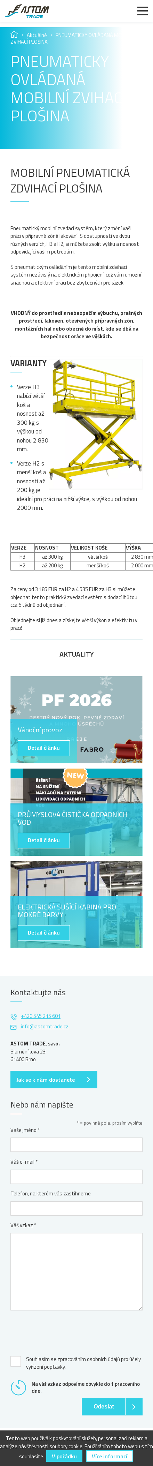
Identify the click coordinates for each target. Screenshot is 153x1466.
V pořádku (64, 1456)
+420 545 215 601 (41, 1016)
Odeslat (104, 1407)
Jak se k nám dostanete (45, 1079)
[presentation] (63, 1331)
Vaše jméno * (25, 1130)
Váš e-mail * (24, 1162)
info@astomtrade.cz (45, 1026)
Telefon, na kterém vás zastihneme (50, 1193)
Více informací (109, 1456)
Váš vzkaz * (23, 1225)
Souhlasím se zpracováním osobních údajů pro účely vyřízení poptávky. (83, 1363)
